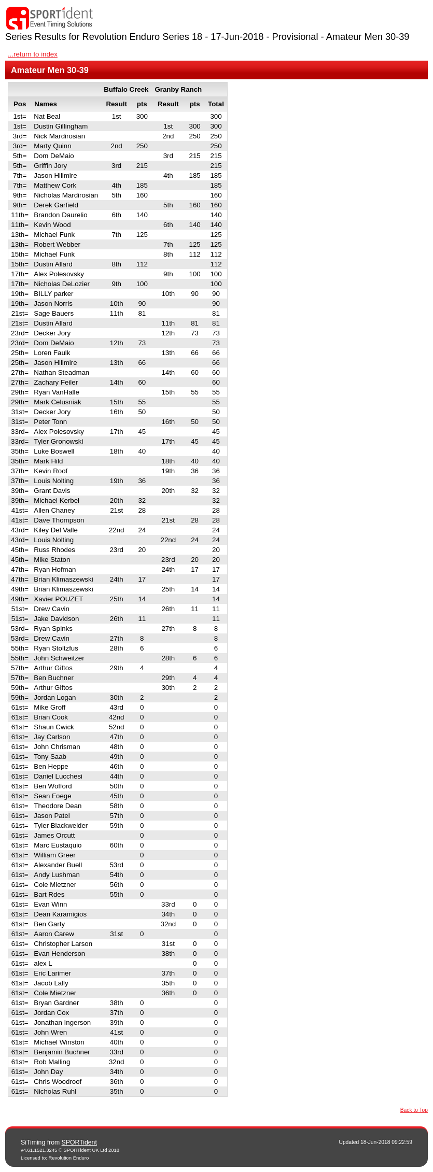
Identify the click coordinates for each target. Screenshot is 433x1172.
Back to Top (414, 1110)
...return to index (33, 54)
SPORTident (79, 1142)
